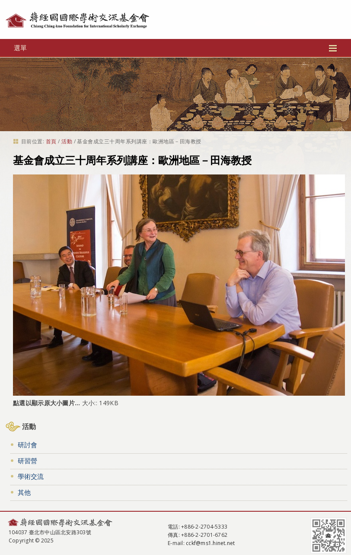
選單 (175, 47)
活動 (66, 141)
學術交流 (31, 476)
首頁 (51, 141)
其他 (24, 492)
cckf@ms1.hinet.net (210, 543)
